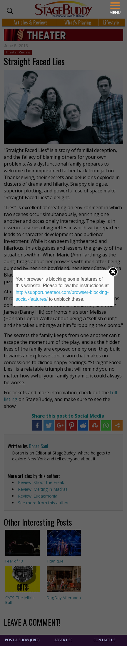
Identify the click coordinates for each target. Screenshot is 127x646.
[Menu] (115, 8)
